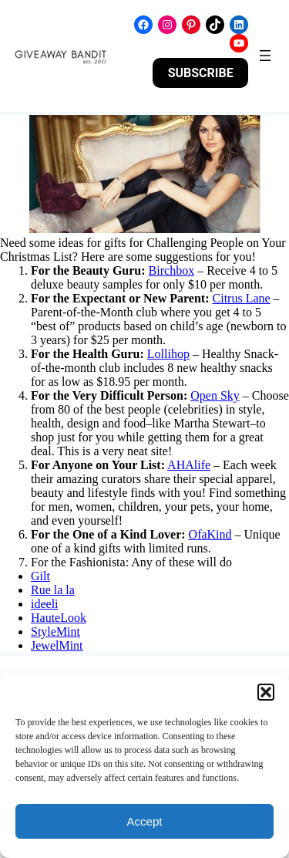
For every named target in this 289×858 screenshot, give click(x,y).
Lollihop (168, 353)
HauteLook (58, 617)
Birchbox (172, 270)
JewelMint (57, 645)
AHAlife (188, 464)
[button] (266, 692)
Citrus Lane (242, 298)
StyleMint (55, 631)
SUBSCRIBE (201, 73)
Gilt (40, 576)
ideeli (45, 603)
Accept (145, 821)
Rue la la (53, 589)
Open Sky (215, 395)
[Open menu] (265, 55)
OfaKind (210, 534)
